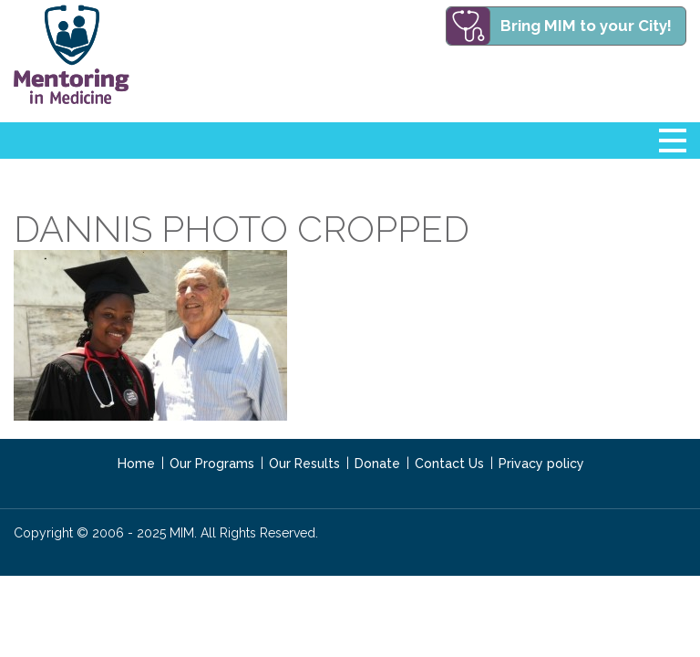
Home (136, 463)
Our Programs (212, 463)
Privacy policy (541, 463)
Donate (377, 463)
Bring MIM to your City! (586, 25)
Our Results (304, 463)
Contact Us (449, 463)
